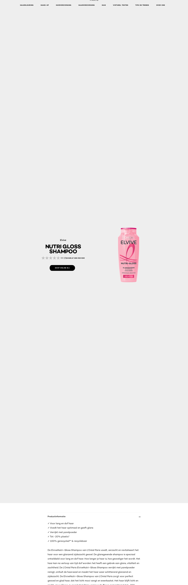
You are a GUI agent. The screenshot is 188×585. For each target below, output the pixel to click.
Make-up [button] (45, 5)
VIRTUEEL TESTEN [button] (120, 5)
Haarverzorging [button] (86, 5)
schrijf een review (75, 258)
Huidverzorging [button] (63, 5)
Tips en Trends (142, 5)
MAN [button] (104, 5)
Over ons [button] (160, 5)
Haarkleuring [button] (26, 5)
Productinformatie (57, 516)
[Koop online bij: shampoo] (62, 268)
